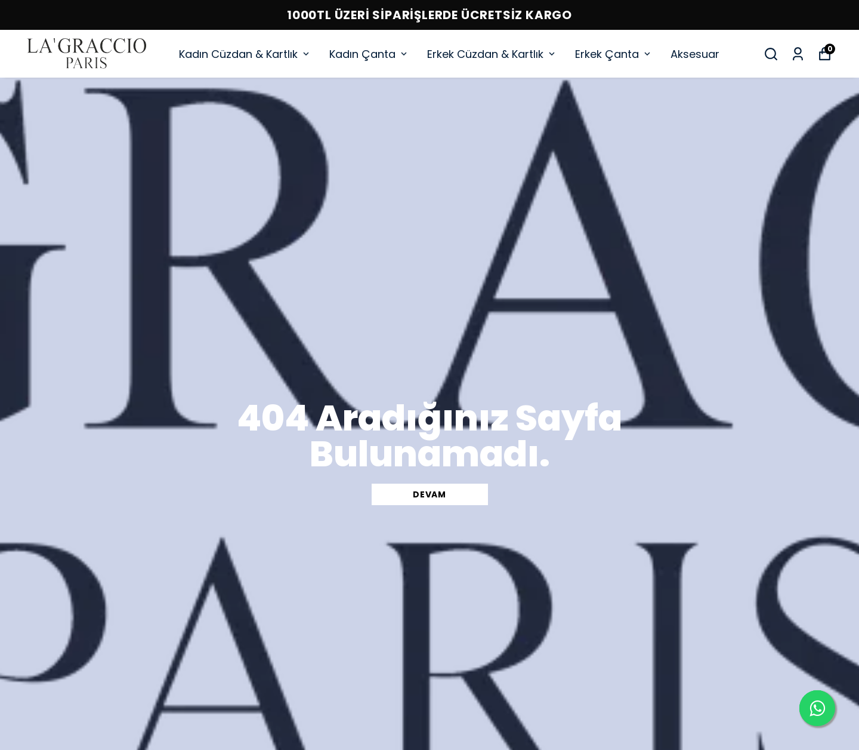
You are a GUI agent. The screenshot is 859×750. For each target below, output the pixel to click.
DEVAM (429, 494)
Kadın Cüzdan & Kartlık (245, 54)
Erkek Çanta (614, 54)
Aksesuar (694, 54)
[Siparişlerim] (797, 54)
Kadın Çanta (369, 54)
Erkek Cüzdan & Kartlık (492, 54)
